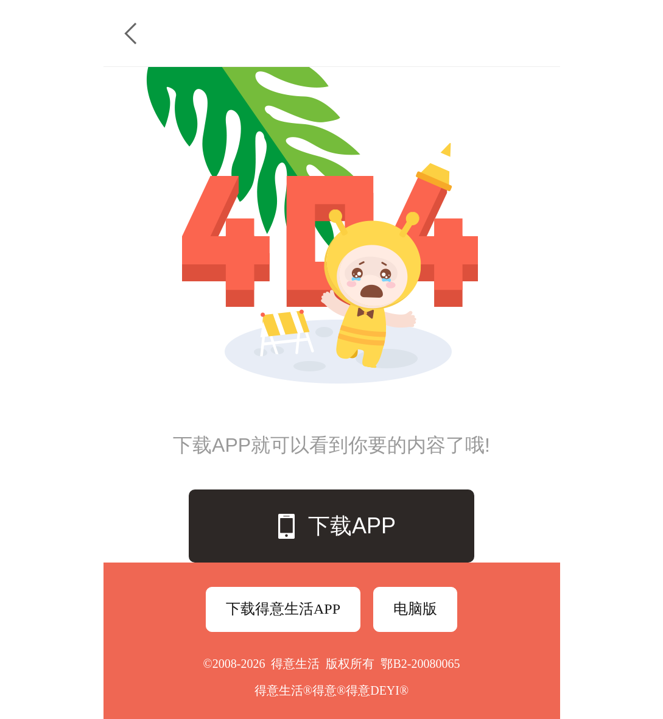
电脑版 (415, 609)
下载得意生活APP (283, 609)
